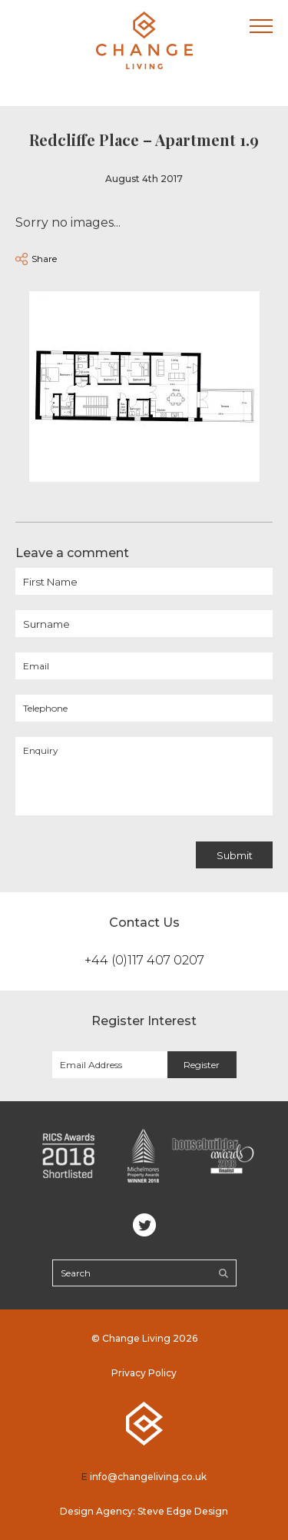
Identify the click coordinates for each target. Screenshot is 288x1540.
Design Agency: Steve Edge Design (144, 1511)
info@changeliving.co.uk (148, 1476)
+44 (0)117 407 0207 (144, 960)
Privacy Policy (144, 1373)
